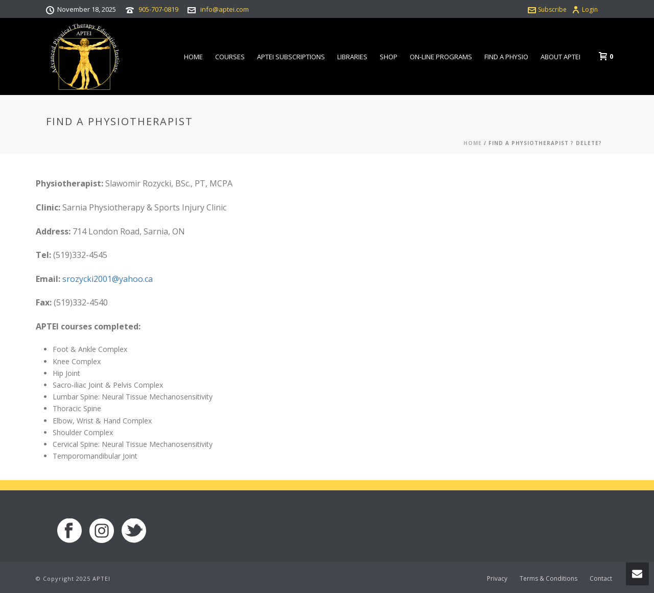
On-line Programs (441, 56)
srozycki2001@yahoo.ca (107, 278)
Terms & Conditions (548, 579)
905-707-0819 (158, 9)
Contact (601, 579)
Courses (230, 56)
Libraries (352, 56)
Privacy (497, 579)
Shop (389, 56)
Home (193, 56)
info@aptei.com (224, 9)
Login (585, 9)
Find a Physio (506, 56)
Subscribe (547, 9)
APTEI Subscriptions (291, 56)
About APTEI (560, 56)
